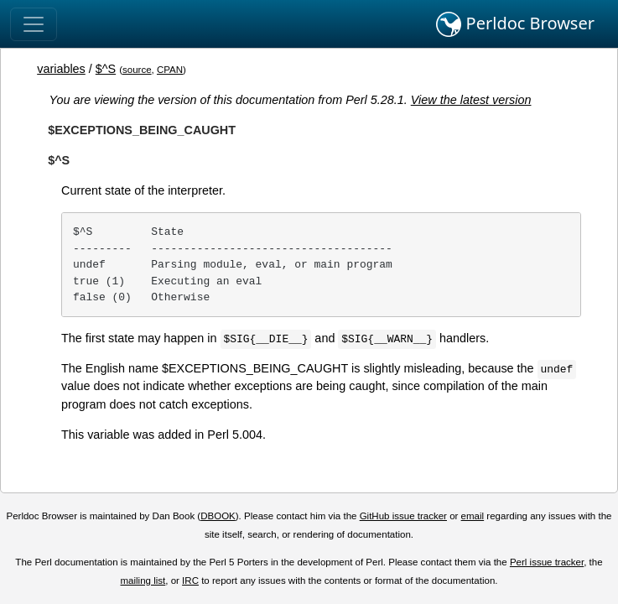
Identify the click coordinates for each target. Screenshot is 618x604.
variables (61, 69)
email (473, 516)
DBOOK (218, 516)
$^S (106, 69)
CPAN (170, 70)
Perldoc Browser (515, 24)
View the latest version (471, 100)
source (137, 70)
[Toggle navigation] (33, 24)
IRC (190, 580)
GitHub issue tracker (403, 516)
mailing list (143, 580)
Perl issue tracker (547, 562)
